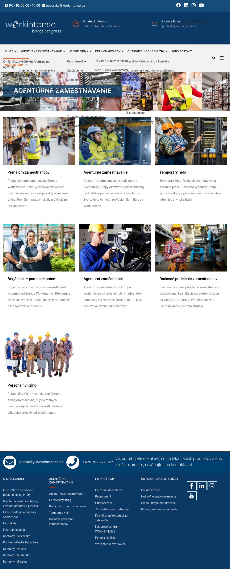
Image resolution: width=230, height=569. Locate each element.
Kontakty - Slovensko (16, 536)
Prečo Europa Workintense (158, 503)
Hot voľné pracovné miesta (158, 496)
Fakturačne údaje (14, 529)
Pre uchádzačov (109, 52)
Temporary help (172, 172)
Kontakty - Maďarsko (16, 555)
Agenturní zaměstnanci (103, 279)
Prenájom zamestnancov (28, 172)
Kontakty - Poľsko (14, 549)
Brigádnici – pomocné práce (31, 279)
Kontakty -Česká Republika (20, 542)
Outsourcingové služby (147, 52)
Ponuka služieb (105, 537)
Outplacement (104, 503)
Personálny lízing (22, 385)
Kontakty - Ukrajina (15, 561)
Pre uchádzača (150, 490)
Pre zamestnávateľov (109, 490)
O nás (11, 52)
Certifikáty (9, 523)
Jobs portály (181, 51)
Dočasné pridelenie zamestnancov (188, 279)
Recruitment (103, 496)
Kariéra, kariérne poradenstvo (160, 509)
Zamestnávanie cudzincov (112, 509)
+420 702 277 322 (194, 21)
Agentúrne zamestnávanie (42, 52)
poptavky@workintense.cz (65, 6)
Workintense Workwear (110, 544)
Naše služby (16, 65)
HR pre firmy (80, 52)
